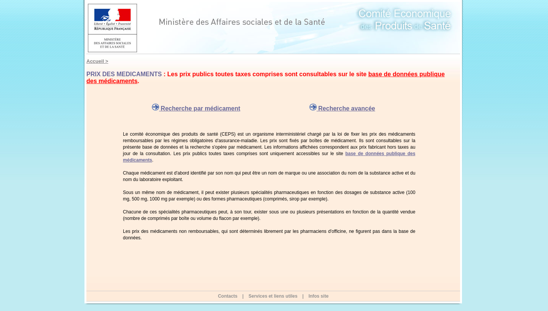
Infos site (319, 296)
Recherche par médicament (196, 108)
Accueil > (97, 61)
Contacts (227, 296)
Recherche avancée (342, 108)
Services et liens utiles (273, 296)
